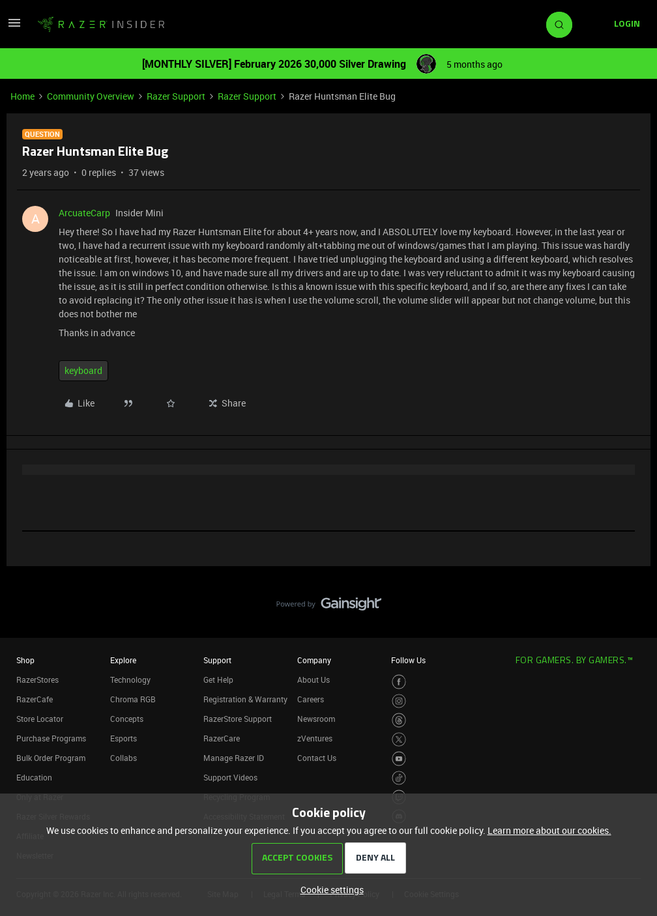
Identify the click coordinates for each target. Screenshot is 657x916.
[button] (14, 27)
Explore (123, 660)
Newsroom (316, 718)
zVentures (314, 738)
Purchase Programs (51, 738)
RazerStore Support (237, 718)
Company (314, 660)
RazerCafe (34, 699)
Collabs (123, 757)
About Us (313, 679)
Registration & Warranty (245, 699)
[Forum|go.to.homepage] (101, 25)
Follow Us (408, 660)
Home (22, 96)
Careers (310, 699)
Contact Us (316, 757)
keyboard (83, 370)
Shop (25, 660)
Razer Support (176, 96)
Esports (123, 738)
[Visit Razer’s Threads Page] (399, 720)
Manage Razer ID (233, 757)
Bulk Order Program (50, 757)
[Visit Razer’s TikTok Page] (399, 778)
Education (34, 777)
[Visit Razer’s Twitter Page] (399, 740)
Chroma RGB (133, 699)
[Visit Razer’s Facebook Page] (399, 682)
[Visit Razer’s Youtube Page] (399, 759)
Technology (130, 679)
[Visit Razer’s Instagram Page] (399, 701)
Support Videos (230, 777)
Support (217, 660)
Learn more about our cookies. (549, 830)
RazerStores (37, 679)
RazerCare (221, 738)
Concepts (126, 718)
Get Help (218, 679)
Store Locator (39, 718)
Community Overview (90, 96)
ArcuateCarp (84, 213)
